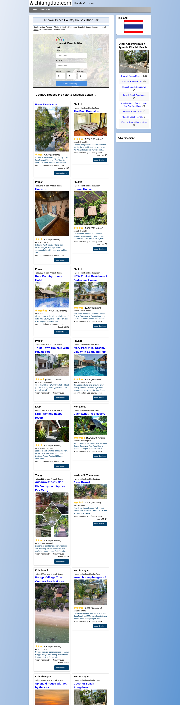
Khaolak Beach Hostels (132, 117)
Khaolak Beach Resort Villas (134, 122)
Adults (68, 71)
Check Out (59, 61)
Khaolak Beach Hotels (132, 82)
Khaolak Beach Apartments (134, 95)
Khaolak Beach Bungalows (134, 87)
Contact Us (45, 10)
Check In (59, 50)
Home (34, 10)
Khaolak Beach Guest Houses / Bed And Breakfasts (134, 104)
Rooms (58, 71)
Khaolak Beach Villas (132, 112)
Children (80, 71)
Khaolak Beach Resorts (131, 76)
